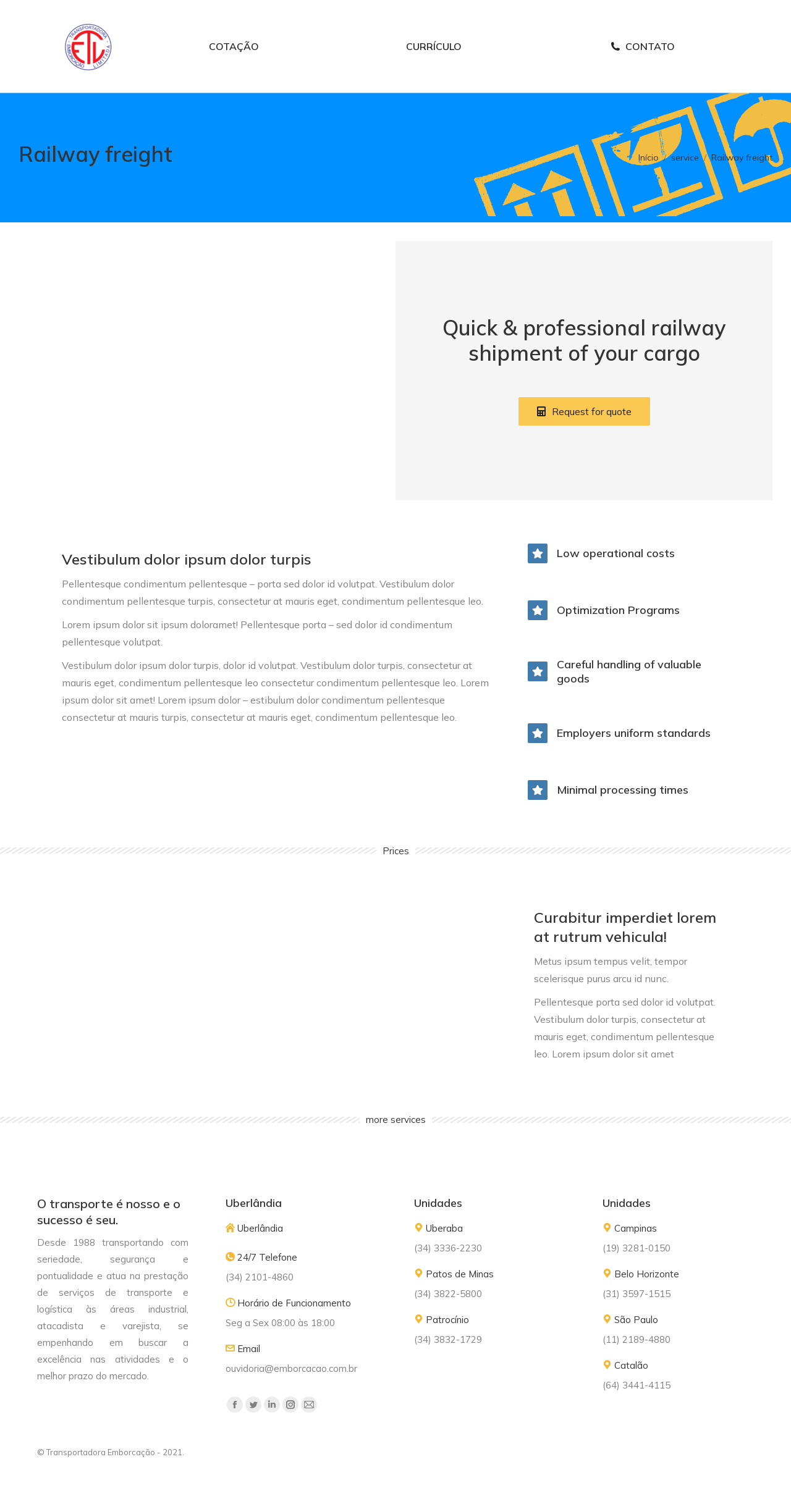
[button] (584, 435)
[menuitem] (234, 69)
